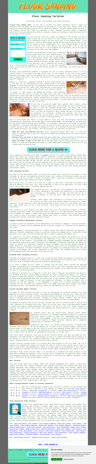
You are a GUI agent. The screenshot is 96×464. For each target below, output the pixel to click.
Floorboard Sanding (79, 425)
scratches (27, 349)
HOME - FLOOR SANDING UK (48, 444)
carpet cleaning (43, 394)
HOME (63, 12)
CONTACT (77, 12)
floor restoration (34, 409)
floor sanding (61, 38)
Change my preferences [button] (68, 459)
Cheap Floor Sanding (34, 427)
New (14, 449)
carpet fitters (65, 394)
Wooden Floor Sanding (46, 425)
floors (47, 324)
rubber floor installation (67, 390)
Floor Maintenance (63, 427)
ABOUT (71, 12)
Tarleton (45, 155)
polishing (83, 264)
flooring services (20, 418)
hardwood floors (40, 312)
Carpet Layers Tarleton (59, 437)
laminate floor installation (47, 396)
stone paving (79, 388)
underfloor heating (45, 392)
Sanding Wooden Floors (17, 427)
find (14, 364)
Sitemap (10, 449)
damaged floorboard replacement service (62, 240)
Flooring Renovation (48, 429)
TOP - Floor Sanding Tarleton (20, 437)
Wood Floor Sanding (64, 423)
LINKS (67, 12)
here (71, 378)
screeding (25, 392)
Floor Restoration (68, 430)
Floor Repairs (77, 423)
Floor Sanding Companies (47, 423)
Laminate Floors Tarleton (40, 437)
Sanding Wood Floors (33, 429)
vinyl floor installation (38, 390)
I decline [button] (59, 459)
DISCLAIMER (83, 12)
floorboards (35, 230)
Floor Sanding (33, 423)
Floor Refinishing (20, 423)
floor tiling (66, 392)
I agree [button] (53, 459)
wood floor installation (76, 396)
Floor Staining (39, 430)
